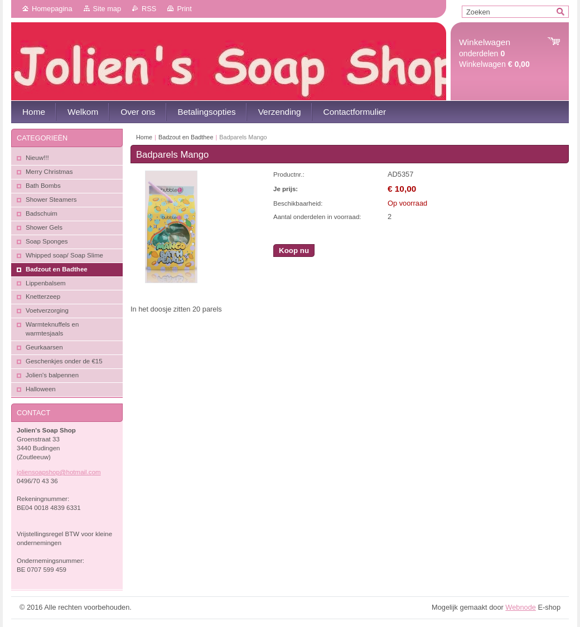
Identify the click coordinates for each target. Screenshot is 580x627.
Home (144, 137)
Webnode (520, 607)
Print (184, 8)
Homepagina (52, 8)
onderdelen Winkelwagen (494, 53)
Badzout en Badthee (186, 137)
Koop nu (294, 250)
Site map (107, 8)
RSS (149, 8)
